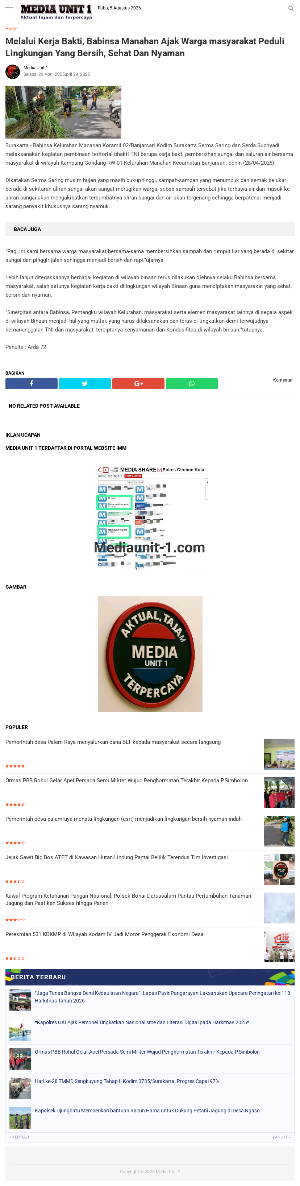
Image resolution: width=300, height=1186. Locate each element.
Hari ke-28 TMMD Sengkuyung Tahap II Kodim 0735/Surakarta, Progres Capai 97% (127, 1081)
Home (11, 28)
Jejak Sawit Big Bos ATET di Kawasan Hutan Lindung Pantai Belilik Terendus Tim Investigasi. (117, 857)
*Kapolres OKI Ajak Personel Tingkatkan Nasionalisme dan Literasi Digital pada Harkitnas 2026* (142, 1022)
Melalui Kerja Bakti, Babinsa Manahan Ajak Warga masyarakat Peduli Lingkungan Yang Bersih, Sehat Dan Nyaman (144, 47)
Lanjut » (282, 1137)
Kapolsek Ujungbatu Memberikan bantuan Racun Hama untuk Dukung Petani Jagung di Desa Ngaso (147, 1110)
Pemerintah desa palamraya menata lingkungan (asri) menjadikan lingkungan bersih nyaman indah (123, 819)
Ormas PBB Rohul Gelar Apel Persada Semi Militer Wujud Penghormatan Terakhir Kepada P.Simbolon (126, 780)
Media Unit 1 (168, 1171)
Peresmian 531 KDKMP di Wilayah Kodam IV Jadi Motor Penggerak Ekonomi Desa (104, 934)
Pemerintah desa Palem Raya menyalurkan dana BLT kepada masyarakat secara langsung (113, 742)
